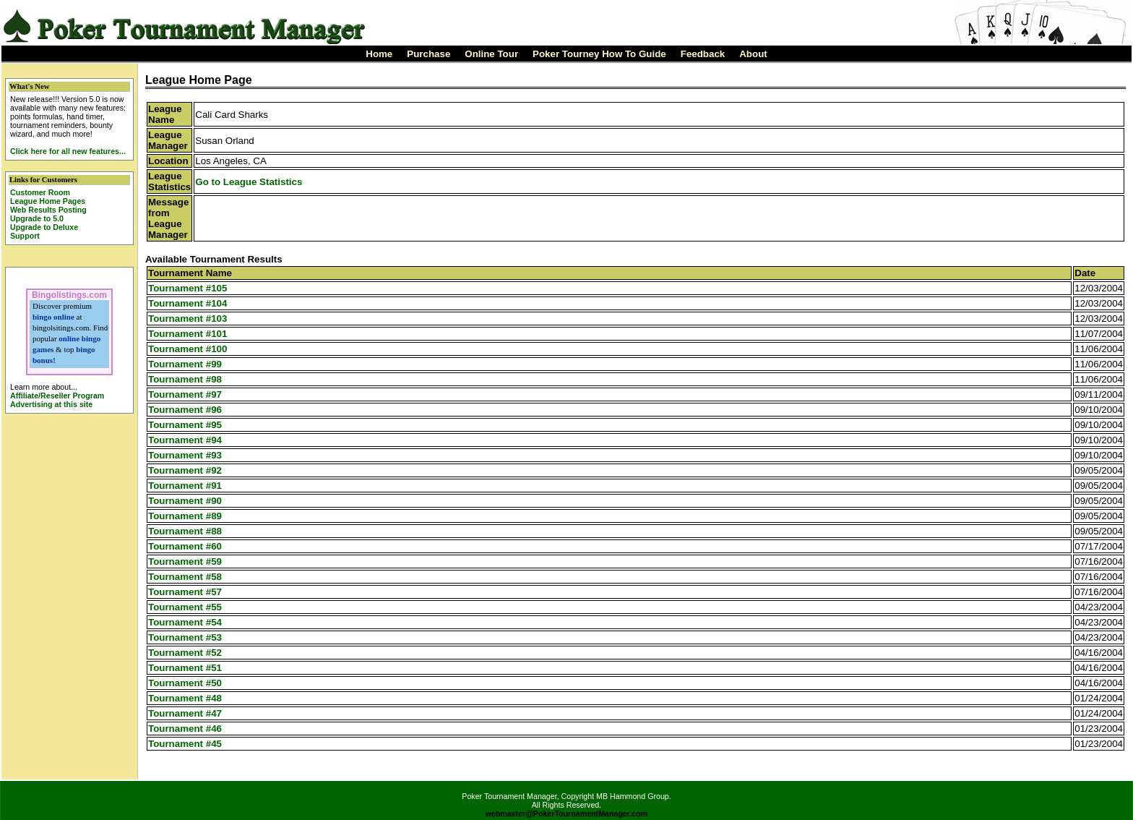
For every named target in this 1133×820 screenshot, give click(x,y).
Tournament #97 (185, 394)
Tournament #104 (187, 303)
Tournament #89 (185, 516)
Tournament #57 (185, 591)
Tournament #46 (185, 728)
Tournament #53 (185, 637)
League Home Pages (47, 201)
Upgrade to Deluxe (44, 227)
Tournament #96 (185, 409)
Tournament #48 (185, 698)
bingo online (53, 316)
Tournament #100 (187, 348)
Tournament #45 (185, 743)
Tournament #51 (185, 667)
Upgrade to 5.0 (37, 218)
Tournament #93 (185, 455)
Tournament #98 (185, 379)
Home (379, 53)
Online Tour (491, 53)
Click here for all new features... (68, 151)
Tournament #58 (185, 576)
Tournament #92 (185, 470)
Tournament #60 (185, 546)
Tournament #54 (185, 622)
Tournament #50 (185, 683)
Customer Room (40, 192)
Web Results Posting (48, 209)
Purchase (428, 53)
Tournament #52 (185, 652)
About (753, 53)
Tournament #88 (185, 531)
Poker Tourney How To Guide (599, 53)
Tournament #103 (187, 318)
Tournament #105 (187, 288)
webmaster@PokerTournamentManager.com (567, 813)
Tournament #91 (185, 485)
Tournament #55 (185, 607)
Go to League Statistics (248, 181)
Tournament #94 (185, 440)
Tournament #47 (185, 713)
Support (25, 235)
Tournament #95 (185, 424)
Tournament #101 (187, 333)
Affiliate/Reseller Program (57, 395)
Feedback (703, 53)
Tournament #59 (185, 561)
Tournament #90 (185, 500)
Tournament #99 (185, 364)
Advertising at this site (51, 404)
